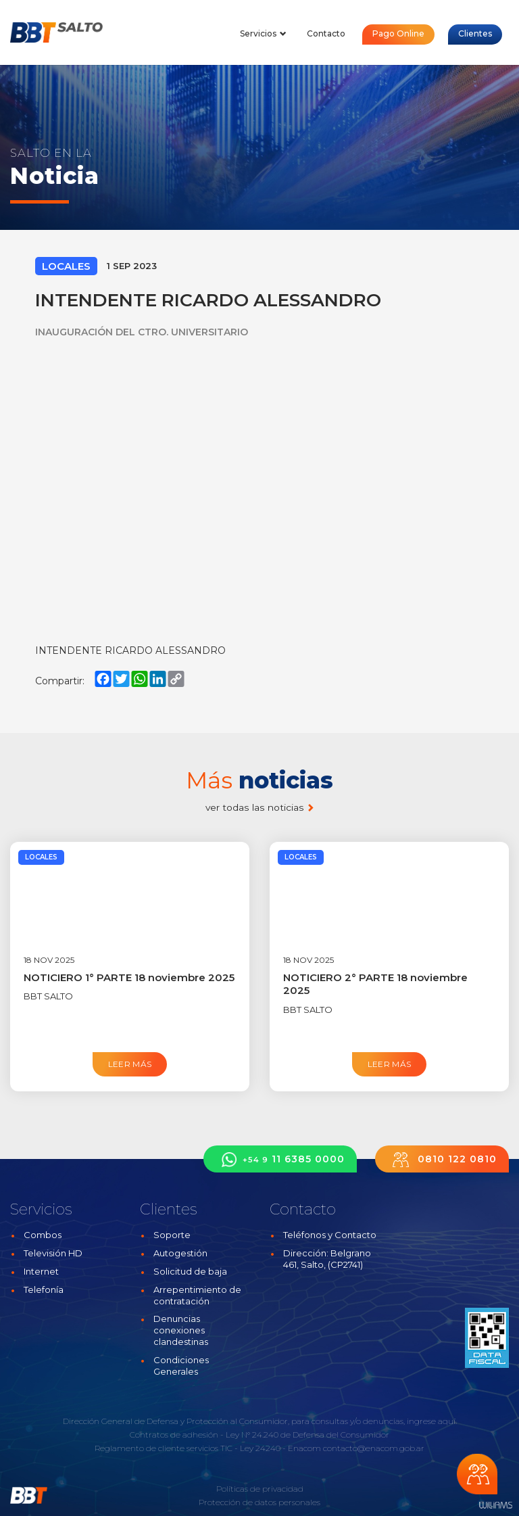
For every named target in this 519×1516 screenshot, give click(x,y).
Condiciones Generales (181, 1365)
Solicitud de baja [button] (190, 1271)
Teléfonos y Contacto (329, 1234)
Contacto (326, 33)
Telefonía (44, 1289)
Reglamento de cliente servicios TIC (163, 1448)
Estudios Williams (495, 1505)
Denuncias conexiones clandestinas (180, 1330)
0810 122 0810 (442, 1159)
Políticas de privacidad (259, 1489)
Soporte (172, 1234)
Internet (41, 1271)
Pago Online (398, 33)
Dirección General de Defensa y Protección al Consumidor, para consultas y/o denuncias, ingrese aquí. (260, 1421)
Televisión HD (53, 1253)
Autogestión (180, 1253)
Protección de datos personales (259, 1502)
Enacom (304, 1448)
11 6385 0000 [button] (280, 1159)
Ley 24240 (260, 1448)
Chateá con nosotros (477, 1474)
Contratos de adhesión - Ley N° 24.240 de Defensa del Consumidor (259, 1434)
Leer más (130, 1064)
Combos (42, 1234)
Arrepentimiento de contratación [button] (197, 1295)
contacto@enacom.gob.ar (373, 1448)
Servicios (263, 33)
